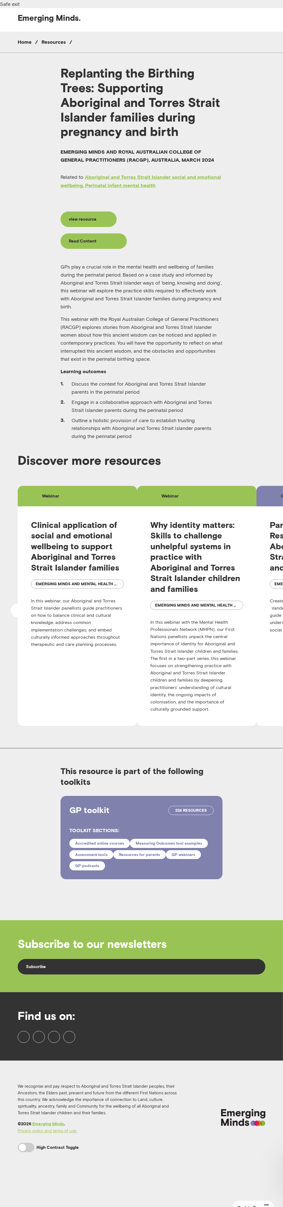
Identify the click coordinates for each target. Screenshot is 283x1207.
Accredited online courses (99, 856)
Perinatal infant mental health (120, 185)
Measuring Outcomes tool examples (169, 856)
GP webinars (183, 867)
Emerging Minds (48, 1149)
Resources (53, 42)
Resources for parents (139, 867)
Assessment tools (91, 867)
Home (25, 42)
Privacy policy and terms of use (47, 1156)
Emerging (49, 17)
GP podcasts (87, 878)
